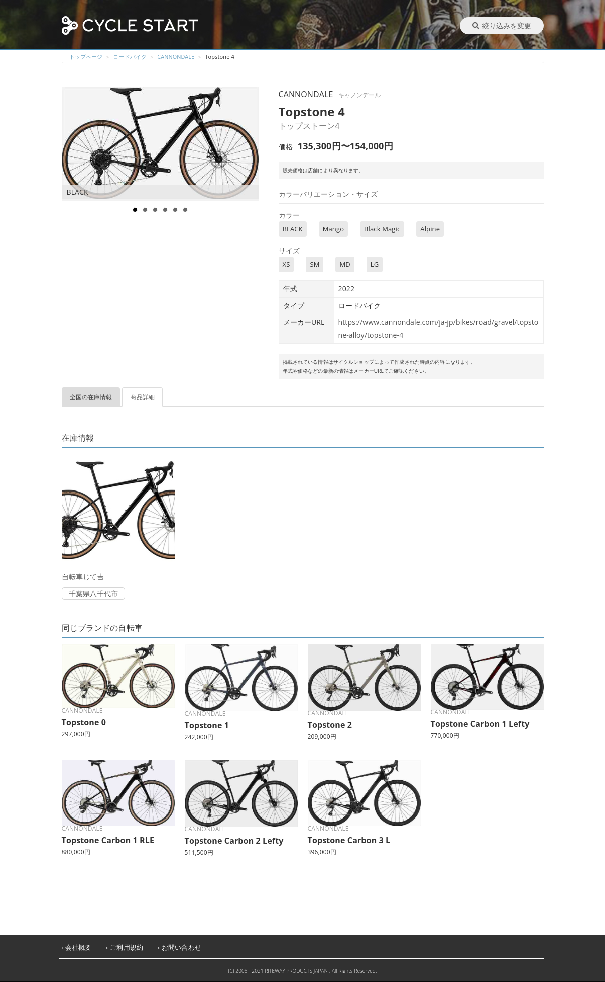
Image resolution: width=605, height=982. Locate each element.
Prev (75, 144)
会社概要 (78, 947)
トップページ (86, 56)
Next (251, 144)
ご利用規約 (126, 947)
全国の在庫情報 (91, 397)
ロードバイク (130, 56)
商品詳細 (142, 397)
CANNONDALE (176, 56)
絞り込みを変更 (501, 25)
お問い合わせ (181, 947)
